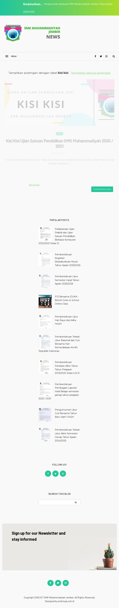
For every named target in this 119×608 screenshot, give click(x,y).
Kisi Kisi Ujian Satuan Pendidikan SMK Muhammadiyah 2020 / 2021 (59, 142)
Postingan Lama (102, 189)
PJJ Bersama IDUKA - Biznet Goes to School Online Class (67, 300)
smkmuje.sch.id (66, 601)
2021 (59, 133)
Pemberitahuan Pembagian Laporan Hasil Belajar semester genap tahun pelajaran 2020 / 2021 (59, 391)
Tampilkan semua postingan (91, 72)
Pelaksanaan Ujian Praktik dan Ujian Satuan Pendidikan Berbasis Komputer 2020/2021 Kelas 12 (57, 236)
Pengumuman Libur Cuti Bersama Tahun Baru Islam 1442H (66, 413)
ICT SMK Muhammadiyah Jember (56, 597)
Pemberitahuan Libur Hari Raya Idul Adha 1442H (66, 320)
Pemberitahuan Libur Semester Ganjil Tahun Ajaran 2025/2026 (67, 280)
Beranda (34, 185)
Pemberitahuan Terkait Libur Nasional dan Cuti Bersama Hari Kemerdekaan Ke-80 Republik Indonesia (59, 343)
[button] (11, 56)
